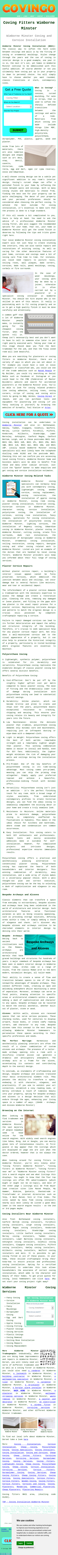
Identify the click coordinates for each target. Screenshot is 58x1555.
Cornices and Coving (34, 1484)
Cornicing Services (27, 1458)
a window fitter (41, 1405)
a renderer (34, 1371)
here (47, 1279)
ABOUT (32, 16)
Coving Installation (27, 1444)
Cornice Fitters (43, 1470)
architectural (24, 1077)
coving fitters (17, 459)
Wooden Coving (29, 1481)
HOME (19, 16)
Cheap (5, 338)
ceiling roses (10, 263)
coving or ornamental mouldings (20, 55)
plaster (6, 142)
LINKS (25, 16)
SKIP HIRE (19, 1391)
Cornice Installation (42, 1467)
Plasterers (8, 1487)
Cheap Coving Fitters (27, 1455)
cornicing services (38, 1408)
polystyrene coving (13, 512)
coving (48, 57)
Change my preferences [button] (26, 1547)
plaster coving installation (17, 504)
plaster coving (28, 864)
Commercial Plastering (42, 1487)
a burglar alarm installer (27, 1388)
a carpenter (44, 1382)
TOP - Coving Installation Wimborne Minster (25, 1502)
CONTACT (40, 16)
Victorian (7, 166)
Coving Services (22, 1461)
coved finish (45, 230)
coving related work (38, 546)
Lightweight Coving (12, 1464)
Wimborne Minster (12, 425)
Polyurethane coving (28, 665)
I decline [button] (29, 1543)
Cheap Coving (29, 1447)
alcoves (6, 1028)
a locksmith (19, 1373)
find (12, 1219)
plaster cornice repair (25, 632)
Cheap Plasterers (11, 1490)
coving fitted (9, 1256)
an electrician (47, 1402)
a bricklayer (32, 1385)
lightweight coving (32, 490)
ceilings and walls (45, 113)
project (31, 1282)
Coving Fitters (45, 1461)
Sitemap (4, 1529)
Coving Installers (44, 1450)
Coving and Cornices (37, 1453)
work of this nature (27, 302)
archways (35, 992)
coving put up (28, 72)
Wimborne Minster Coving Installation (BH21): (29, 46)
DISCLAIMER (50, 16)
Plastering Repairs (32, 1490)
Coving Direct (45, 396)
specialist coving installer (19, 296)
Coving (51, 1484)
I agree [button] (20, 1543)
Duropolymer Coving (13, 1473)
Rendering (22, 1487)
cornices (6, 266)
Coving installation (13, 422)
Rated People (45, 371)
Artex (47, 408)
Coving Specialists (22, 1450)
